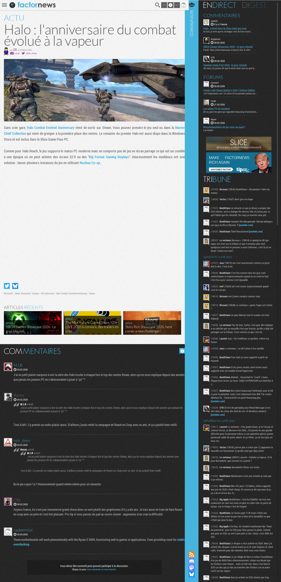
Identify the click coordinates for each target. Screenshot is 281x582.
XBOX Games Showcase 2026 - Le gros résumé (230, 46)
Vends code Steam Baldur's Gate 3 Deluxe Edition (232, 90)
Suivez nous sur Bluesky (194, 574)
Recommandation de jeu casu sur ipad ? (227, 127)
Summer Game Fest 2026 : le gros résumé (227, 65)
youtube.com (258, 225)
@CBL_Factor (31, 53)
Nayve (216, 119)
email (17, 53)
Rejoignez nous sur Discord (194, 561)
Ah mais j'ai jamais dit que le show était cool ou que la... (232, 68)
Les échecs (211, 129)
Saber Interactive (22, 293)
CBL (15, 49)
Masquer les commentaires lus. (180, 350)
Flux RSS (194, 554)
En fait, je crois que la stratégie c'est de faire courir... (230, 31)
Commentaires (224, 15)
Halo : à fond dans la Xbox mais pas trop (227, 28)
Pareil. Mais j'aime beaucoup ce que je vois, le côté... (230, 49)
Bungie (35, 293)
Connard (217, 82)
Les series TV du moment (219, 108)
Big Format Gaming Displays (108, 156)
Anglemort (218, 39)
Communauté (194, 272)
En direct (222, 5)
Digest (257, 5)
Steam (92, 293)
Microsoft (8, 293)
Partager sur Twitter (7, 285)
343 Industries (47, 293)
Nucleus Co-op (90, 162)
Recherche (156, 5)
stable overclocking (26, 544)
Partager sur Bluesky (15, 285)
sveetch (216, 20)
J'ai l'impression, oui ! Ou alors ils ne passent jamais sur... (233, 93)
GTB (215, 57)
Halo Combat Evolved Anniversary (50, 127)
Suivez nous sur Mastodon (194, 568)
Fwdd (215, 100)
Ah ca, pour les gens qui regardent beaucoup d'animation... (233, 111)
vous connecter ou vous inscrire (100, 568)
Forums (216, 77)
